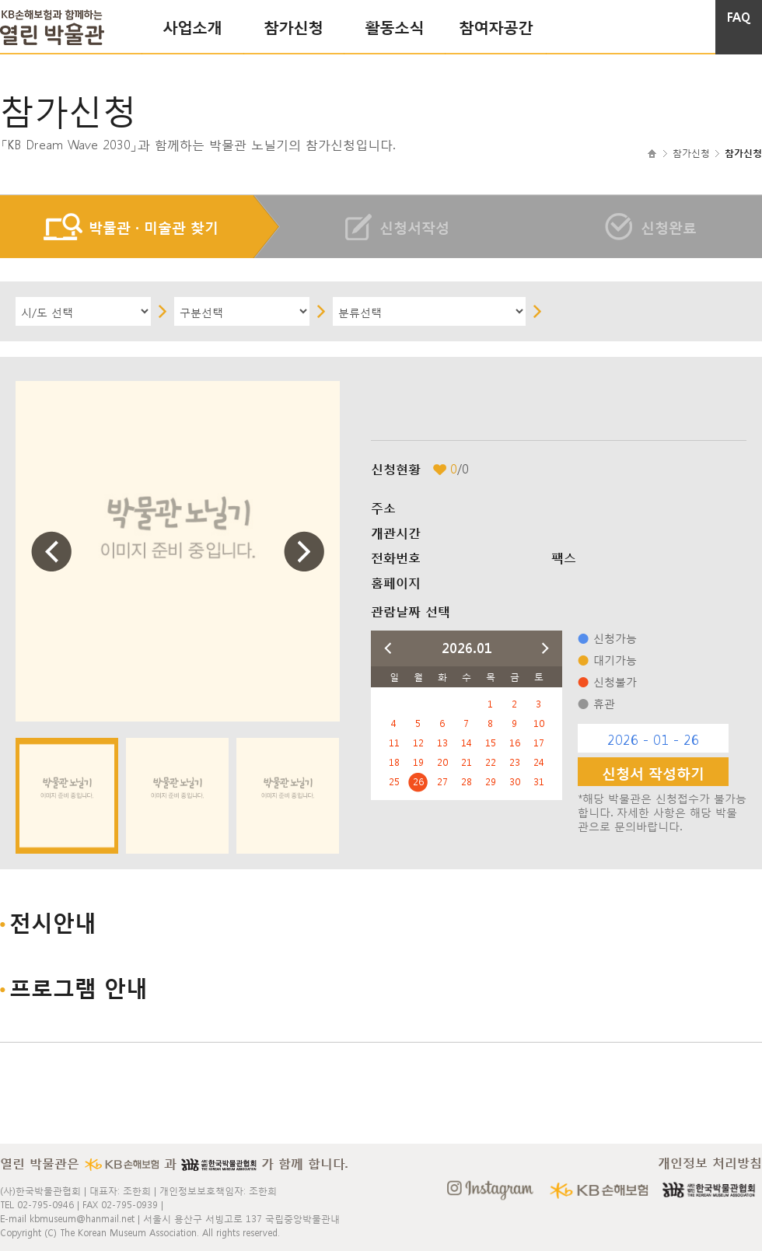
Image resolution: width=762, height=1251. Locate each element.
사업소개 (192, 26)
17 (538, 742)
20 (442, 762)
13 (442, 742)
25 (394, 781)
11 (394, 742)
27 (442, 781)
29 (490, 781)
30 (514, 781)
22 (490, 762)
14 (466, 742)
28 (466, 781)
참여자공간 (496, 26)
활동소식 (394, 26)
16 (514, 742)
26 (418, 781)
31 (538, 781)
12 (418, 742)
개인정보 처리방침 (710, 1162)
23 (514, 762)
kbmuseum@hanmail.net (82, 1218)
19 (418, 762)
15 (490, 742)
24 (538, 762)
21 (466, 762)
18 (394, 762)
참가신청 (293, 26)
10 (538, 723)
